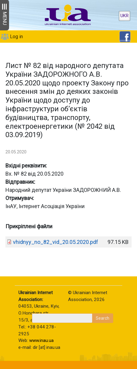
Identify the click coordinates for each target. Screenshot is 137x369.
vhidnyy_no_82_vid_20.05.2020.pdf (55, 242)
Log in (16, 36)
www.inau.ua (41, 340)
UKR (124, 15)
